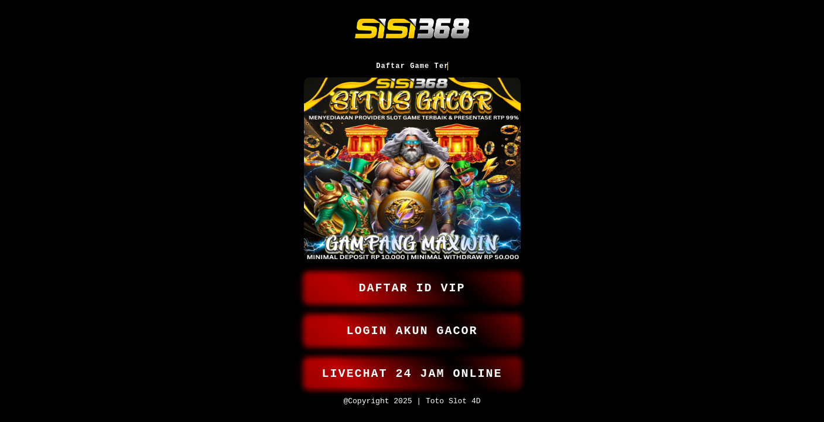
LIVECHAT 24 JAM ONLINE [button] (412, 371)
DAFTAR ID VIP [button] (412, 280)
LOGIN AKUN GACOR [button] (412, 325)
